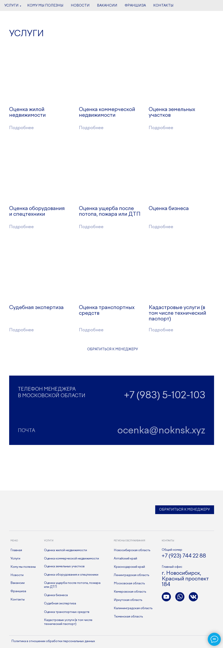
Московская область (129, 583)
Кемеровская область (130, 591)
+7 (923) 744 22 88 (184, 556)
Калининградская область (133, 608)
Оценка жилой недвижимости (65, 550)
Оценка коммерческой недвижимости (71, 558)
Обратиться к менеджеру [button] (184, 509)
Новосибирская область (132, 550)
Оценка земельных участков (64, 566)
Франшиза (18, 591)
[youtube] (204, 7)
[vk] (195, 7)
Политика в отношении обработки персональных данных (53, 641)
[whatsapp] (214, 7)
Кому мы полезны (23, 566)
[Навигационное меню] (7, 5)
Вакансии (17, 583)
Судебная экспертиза (60, 603)
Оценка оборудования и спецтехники (71, 574)
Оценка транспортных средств (66, 612)
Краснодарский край (129, 566)
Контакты (17, 599)
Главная (16, 550)
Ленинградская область (131, 575)
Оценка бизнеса (56, 595)
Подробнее (91, 128)
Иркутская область (128, 600)
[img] (42, 76)
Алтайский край (125, 558)
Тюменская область (128, 616)
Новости (17, 575)
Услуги (15, 558)
